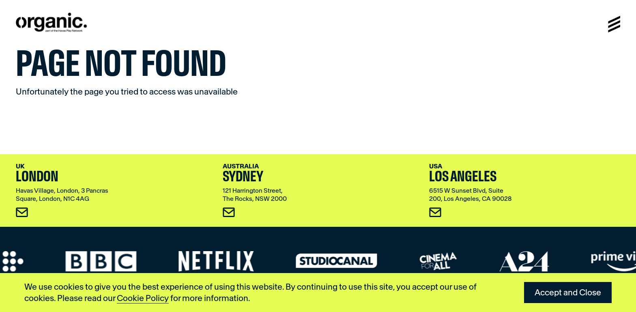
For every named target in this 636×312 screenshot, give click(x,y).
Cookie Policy (143, 298)
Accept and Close (568, 292)
